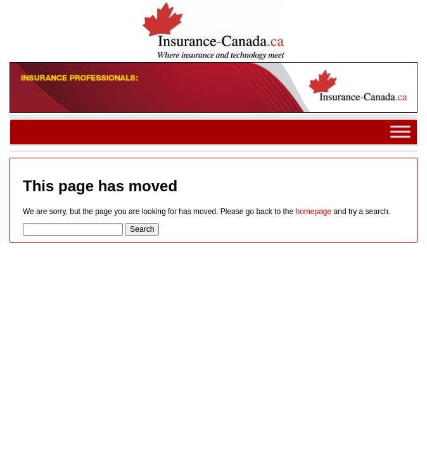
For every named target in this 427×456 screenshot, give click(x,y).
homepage (313, 211)
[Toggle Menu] (400, 132)
